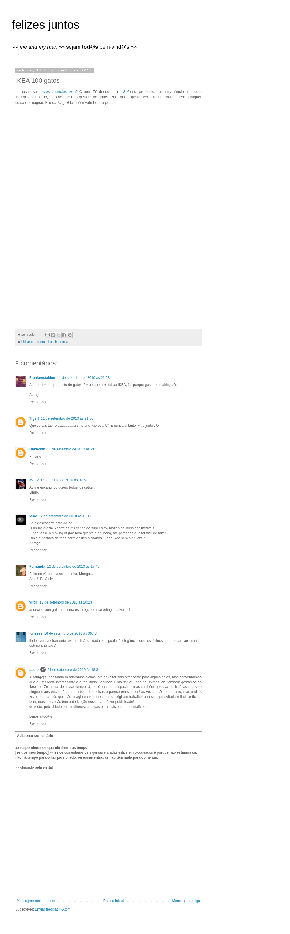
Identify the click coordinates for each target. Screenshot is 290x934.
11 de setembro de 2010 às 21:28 (83, 378)
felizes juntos (45, 24)
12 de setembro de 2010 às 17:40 (73, 567)
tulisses (35, 633)
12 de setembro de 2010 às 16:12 (65, 516)
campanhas (45, 341)
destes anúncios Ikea (57, 91)
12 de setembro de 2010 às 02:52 (61, 480)
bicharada (28, 341)
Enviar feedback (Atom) (53, 909)
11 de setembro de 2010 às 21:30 (67, 418)
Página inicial (113, 901)
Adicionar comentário (35, 736)
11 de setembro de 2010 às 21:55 (73, 449)
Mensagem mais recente (36, 901)
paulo (34, 670)
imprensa (61, 341)
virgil (33, 602)
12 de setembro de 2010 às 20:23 (66, 602)
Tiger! (34, 418)
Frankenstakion (42, 378)
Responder (38, 402)
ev (31, 480)
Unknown (37, 449)
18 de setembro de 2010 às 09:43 (70, 633)
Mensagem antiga (186, 901)
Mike (33, 516)
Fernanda (37, 567)
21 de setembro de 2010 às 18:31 (73, 670)
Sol (126, 91)
